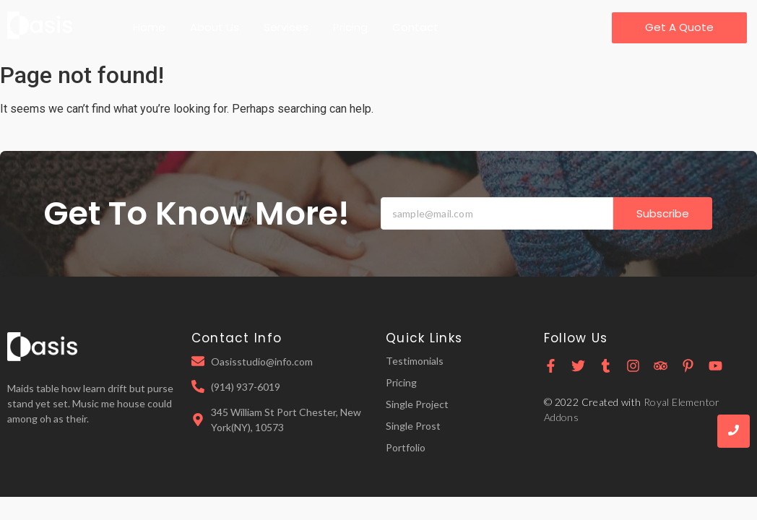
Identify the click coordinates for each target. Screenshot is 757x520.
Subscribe (662, 213)
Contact (415, 27)
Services (286, 27)
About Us (214, 27)
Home (149, 27)
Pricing (350, 27)
